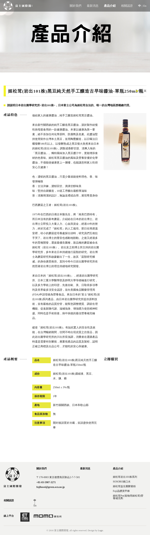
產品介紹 (110, 5)
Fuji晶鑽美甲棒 (121, 491)
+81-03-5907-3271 (46, 482)
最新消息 (92, 5)
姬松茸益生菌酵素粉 (124, 486)
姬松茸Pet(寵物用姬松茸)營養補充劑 (128, 496)
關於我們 (75, 5)
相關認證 (127, 5)
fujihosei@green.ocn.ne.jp (50, 487)
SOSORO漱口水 (122, 481)
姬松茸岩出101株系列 (125, 477)
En (144, 5)
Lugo (100, 530)
